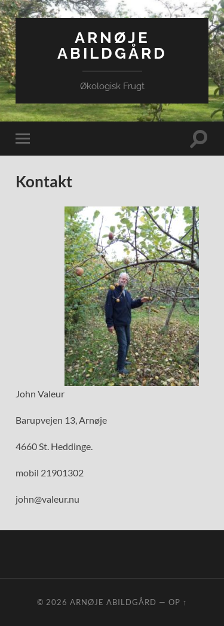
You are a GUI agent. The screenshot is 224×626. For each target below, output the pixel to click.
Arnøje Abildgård (112, 45)
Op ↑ (177, 602)
